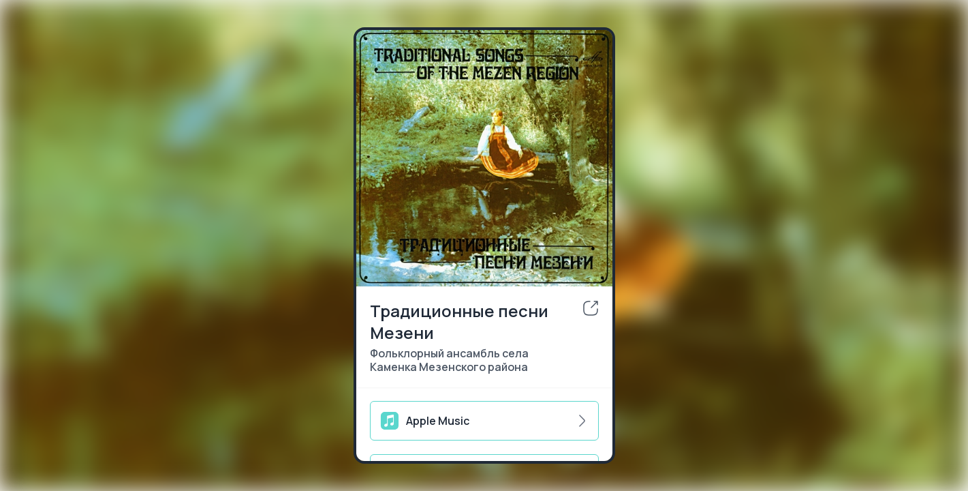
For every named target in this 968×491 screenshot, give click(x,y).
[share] (590, 308)
